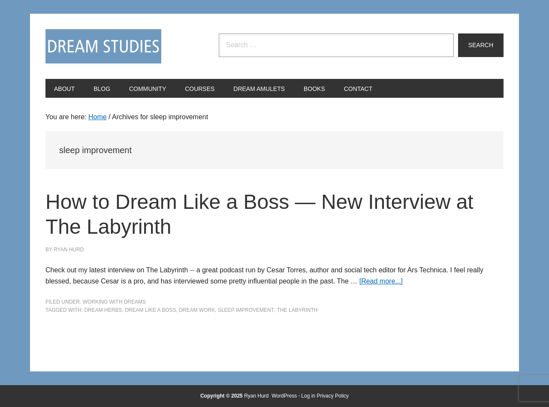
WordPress (284, 396)
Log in (308, 396)
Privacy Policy (333, 396)
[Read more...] (381, 281)
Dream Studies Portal (103, 46)
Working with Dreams (114, 302)
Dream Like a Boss (150, 310)
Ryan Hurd (257, 396)
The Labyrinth (297, 310)
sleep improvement (246, 310)
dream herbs (103, 310)
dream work (197, 310)
